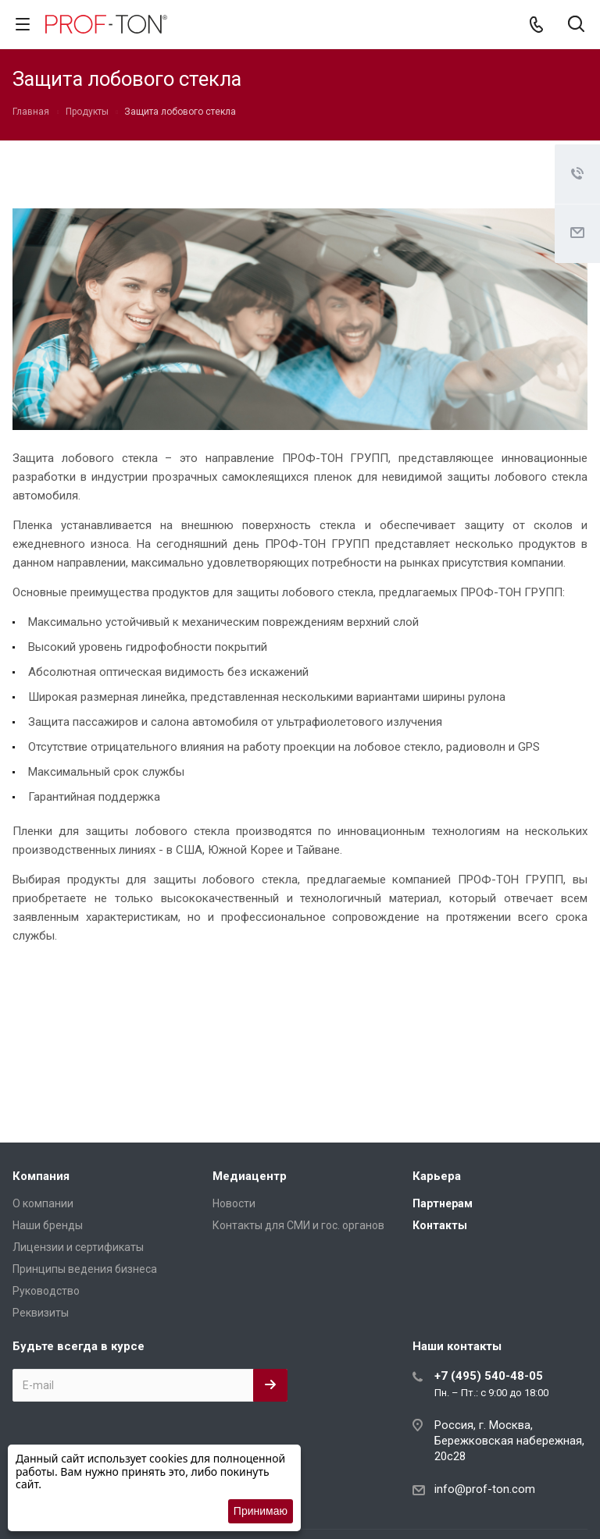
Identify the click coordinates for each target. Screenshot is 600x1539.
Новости (233, 1203)
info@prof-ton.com (484, 1489)
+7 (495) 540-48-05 (488, 1376)
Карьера (436, 1176)
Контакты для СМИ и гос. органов (298, 1225)
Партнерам (442, 1203)
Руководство (46, 1291)
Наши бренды (47, 1225)
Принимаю (261, 1511)
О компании (42, 1203)
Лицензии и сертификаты (78, 1247)
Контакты (439, 1225)
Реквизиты (40, 1312)
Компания (41, 1176)
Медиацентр (249, 1176)
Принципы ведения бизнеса (84, 1269)
